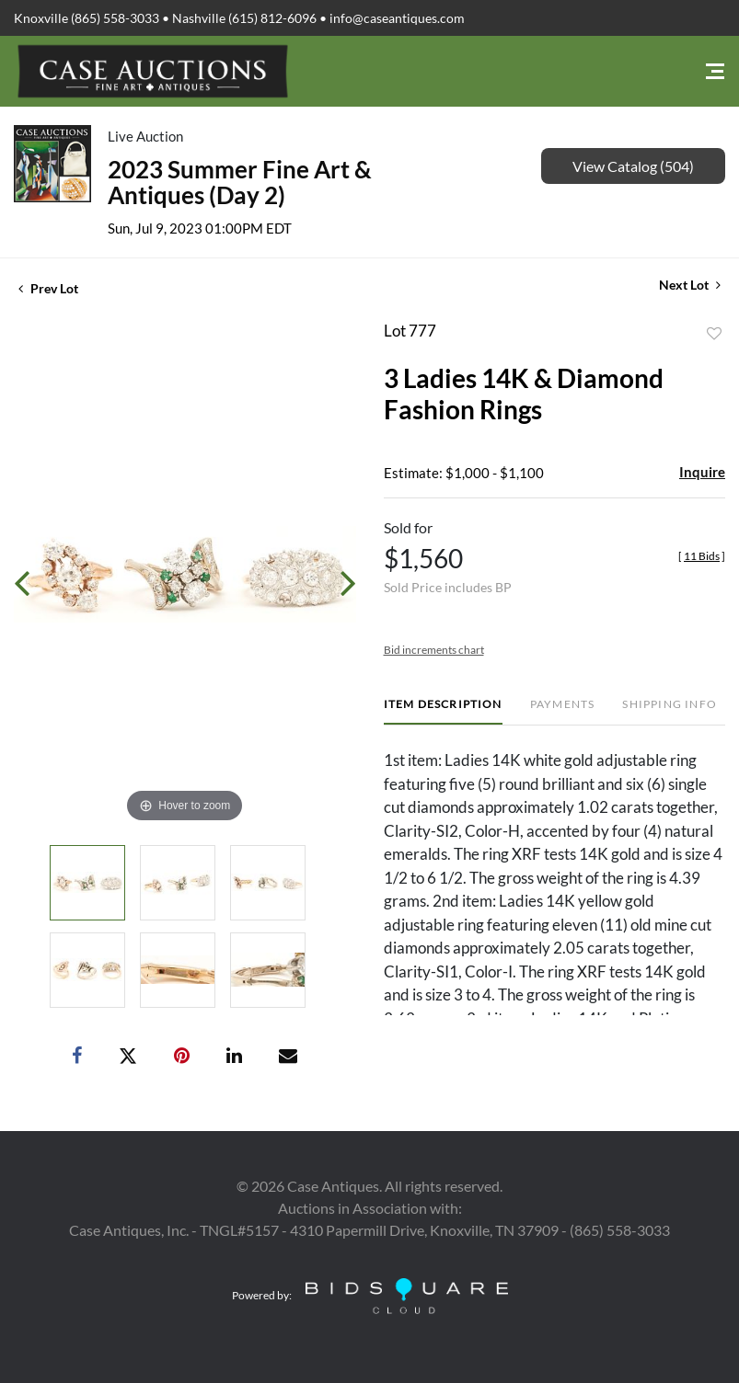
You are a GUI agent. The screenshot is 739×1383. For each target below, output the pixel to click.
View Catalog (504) (633, 166)
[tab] (443, 711)
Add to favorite (714, 334)
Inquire (702, 471)
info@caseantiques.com (397, 18)
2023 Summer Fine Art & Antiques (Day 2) (240, 182)
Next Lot (690, 284)
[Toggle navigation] (715, 71)
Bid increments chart (434, 650)
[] (701, 556)
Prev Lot (48, 288)
